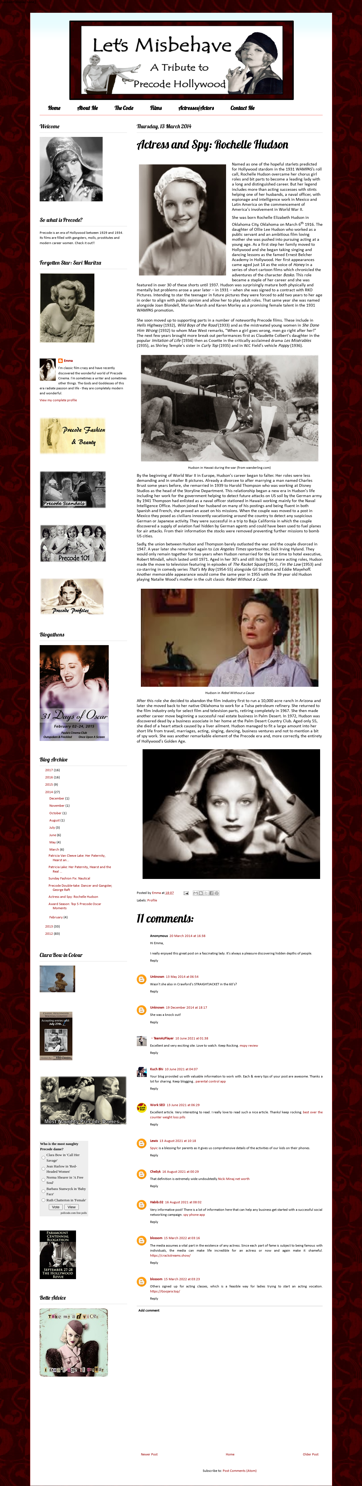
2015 (49, 784)
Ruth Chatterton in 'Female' (66, 1200)
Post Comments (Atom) (240, 1471)
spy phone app (194, 1215)
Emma (68, 361)
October (55, 813)
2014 (49, 792)
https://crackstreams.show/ (170, 1255)
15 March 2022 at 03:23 (182, 1279)
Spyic (154, 1148)
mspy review (249, 1046)
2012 (49, 934)
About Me (87, 107)
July (52, 828)
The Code (124, 107)
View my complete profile (58, 400)
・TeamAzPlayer (162, 1038)
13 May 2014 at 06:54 (182, 977)
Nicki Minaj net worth (234, 1179)
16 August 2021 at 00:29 (180, 1172)
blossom (156, 1238)
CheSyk (155, 1172)
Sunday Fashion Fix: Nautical (69, 878)
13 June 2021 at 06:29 (183, 1105)
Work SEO (157, 1105)
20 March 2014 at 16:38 (187, 936)
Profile (152, 900)
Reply (154, 961)
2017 (49, 770)
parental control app (211, 1081)
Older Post (310, 1454)
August (54, 820)
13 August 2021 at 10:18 (178, 1141)
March (54, 849)
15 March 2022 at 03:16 (182, 1238)
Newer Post (149, 1454)
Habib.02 (156, 1202)
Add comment (148, 1310)
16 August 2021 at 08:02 (183, 1202)
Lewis (154, 1141)
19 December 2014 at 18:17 (186, 1007)
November (57, 806)
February (56, 917)
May (53, 842)
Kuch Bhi (156, 1069)
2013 (49, 926)
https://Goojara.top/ (165, 1291)
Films (155, 107)
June (53, 835)
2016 (49, 777)
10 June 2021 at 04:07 (181, 1069)
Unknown (157, 977)
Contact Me (242, 107)
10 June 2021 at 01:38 (191, 1038)
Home (54, 107)
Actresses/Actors (196, 107)
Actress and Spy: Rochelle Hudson (73, 897)
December (57, 798)
